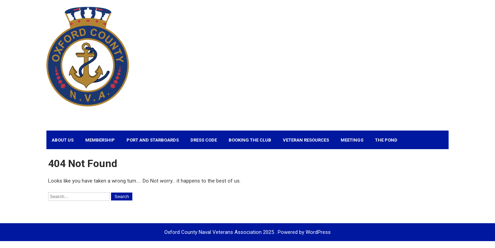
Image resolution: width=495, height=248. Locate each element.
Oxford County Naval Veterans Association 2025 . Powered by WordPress (247, 232)
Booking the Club (250, 140)
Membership (100, 140)
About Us (63, 140)
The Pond (386, 140)
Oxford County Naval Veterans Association (174, 115)
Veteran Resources (306, 140)
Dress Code (203, 140)
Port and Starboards (152, 140)
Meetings (352, 140)
